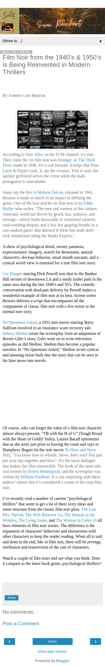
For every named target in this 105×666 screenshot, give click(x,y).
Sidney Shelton (15, 333)
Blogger (62, 661)
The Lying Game (33, 520)
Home (52, 641)
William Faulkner (35, 477)
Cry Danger (12, 273)
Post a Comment (21, 623)
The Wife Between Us (43, 515)
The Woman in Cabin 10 (76, 520)
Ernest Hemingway (44, 471)
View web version (52, 651)
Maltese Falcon (50, 192)
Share (11, 598)
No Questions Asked (20, 322)
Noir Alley (34, 154)
